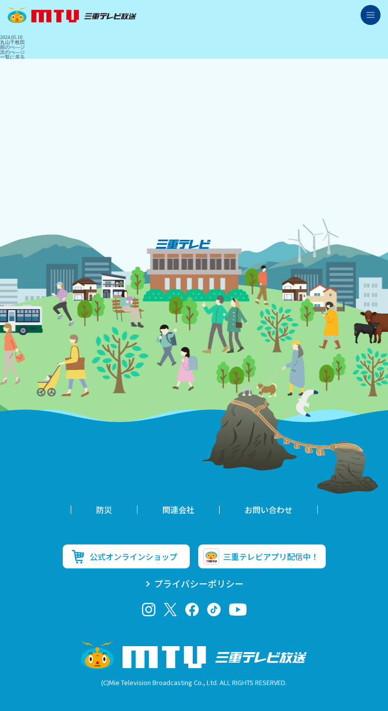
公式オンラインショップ (133, 556)
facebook (192, 609)
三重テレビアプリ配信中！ (271, 556)
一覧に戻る (12, 57)
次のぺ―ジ (12, 52)
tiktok (214, 609)
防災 (104, 510)
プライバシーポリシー (199, 583)
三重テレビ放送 (71, 15)
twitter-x (170, 609)
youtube (238, 609)
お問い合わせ (268, 510)
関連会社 (178, 510)
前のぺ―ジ (12, 47)
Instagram (148, 609)
